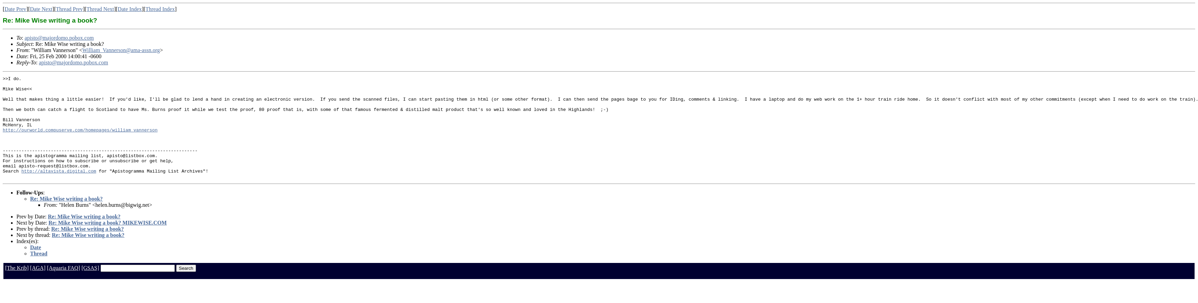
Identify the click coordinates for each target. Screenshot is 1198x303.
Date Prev (15, 9)
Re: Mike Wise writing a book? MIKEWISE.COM (108, 243)
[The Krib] (17, 288)
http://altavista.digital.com (59, 190)
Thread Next (100, 9)
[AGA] (37, 288)
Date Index (130, 9)
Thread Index (160, 9)
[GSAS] (90, 288)
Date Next (41, 9)
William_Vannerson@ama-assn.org (121, 50)
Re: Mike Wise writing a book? (66, 219)
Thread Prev (69, 9)
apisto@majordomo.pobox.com (59, 38)
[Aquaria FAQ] (63, 288)
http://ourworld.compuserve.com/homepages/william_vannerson (80, 141)
